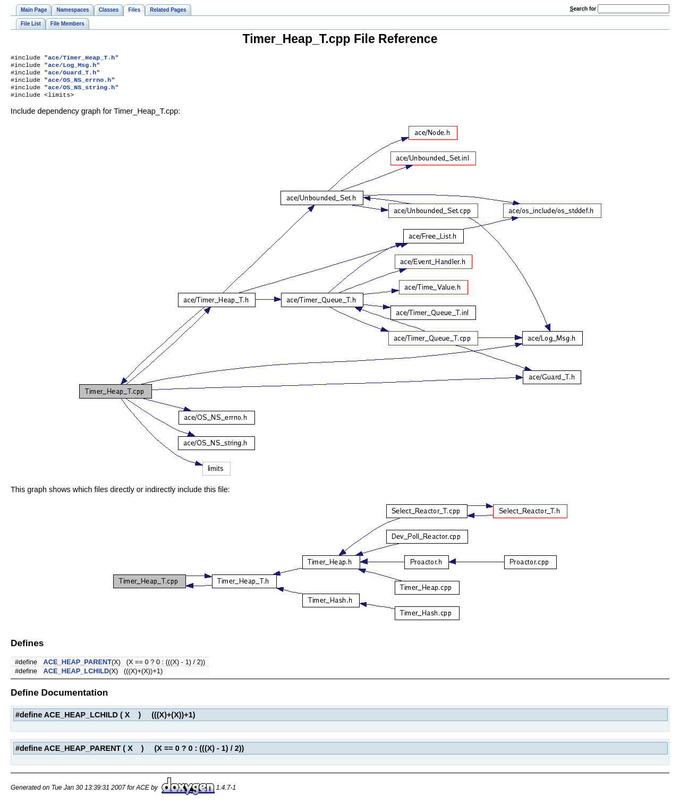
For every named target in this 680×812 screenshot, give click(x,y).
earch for (583, 9)
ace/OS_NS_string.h (81, 92)
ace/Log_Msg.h (72, 67)
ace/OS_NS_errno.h (79, 84)
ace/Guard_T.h (72, 75)
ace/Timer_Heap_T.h (81, 58)
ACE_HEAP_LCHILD (76, 677)
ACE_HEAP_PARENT (78, 668)
